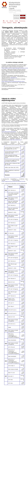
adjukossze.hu (13, 77)
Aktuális (11, 21)
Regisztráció (23, 17)
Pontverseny (22, 21)
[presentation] (4, 48)
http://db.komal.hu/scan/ (16, 139)
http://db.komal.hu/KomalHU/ (9, 131)
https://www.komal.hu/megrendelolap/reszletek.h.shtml (15, 68)
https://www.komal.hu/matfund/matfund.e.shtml (13, 81)
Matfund (9, 22)
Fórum (4, 22)
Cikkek (16, 21)
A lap (7, 21)
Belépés (22, 15)
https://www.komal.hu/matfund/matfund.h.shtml (13, 181)
